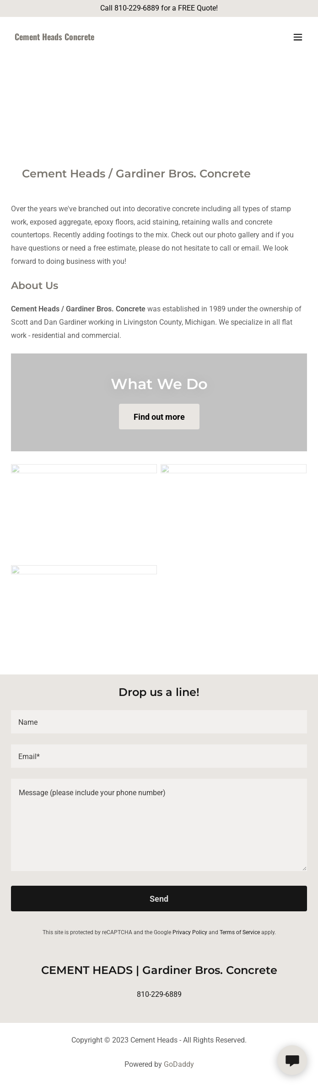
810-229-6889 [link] (159, 994)
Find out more (159, 417)
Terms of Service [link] (240, 932)
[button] (298, 37)
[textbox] (159, 721)
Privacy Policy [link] (189, 932)
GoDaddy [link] (179, 1064)
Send (159, 899)
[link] (115, 37)
